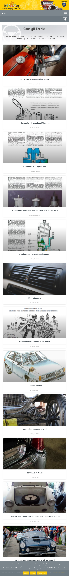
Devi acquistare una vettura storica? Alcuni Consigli (34, 560)
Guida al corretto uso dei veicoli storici (34, 342)
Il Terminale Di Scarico (35, 473)
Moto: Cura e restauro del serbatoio (34, 79)
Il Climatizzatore (34, 298)
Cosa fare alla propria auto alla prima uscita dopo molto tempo (35, 516)
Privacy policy (42, 573)
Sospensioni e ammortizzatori (35, 429)
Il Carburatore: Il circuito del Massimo (35, 123)
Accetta (26, 573)
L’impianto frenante (34, 385)
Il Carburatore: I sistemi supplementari (34, 254)
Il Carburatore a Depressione (34, 167)
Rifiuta (33, 573)
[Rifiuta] (67, 569)
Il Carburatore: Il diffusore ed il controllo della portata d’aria (34, 210)
